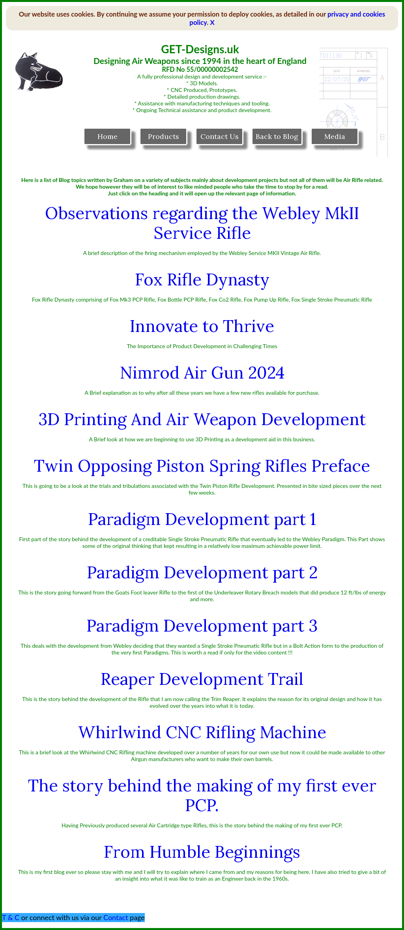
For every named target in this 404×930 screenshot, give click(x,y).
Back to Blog (277, 136)
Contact (115, 917)
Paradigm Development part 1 (202, 519)
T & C (10, 917)
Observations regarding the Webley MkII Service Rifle (202, 223)
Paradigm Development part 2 (202, 572)
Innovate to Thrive (202, 326)
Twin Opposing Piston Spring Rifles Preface (202, 465)
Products (163, 136)
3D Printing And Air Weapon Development (202, 419)
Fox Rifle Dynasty (202, 279)
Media (334, 136)
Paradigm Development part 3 (202, 625)
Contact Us (219, 136)
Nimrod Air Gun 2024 (202, 372)
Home (107, 136)
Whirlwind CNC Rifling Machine (202, 732)
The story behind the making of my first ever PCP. (202, 795)
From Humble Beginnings (202, 851)
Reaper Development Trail (202, 679)
